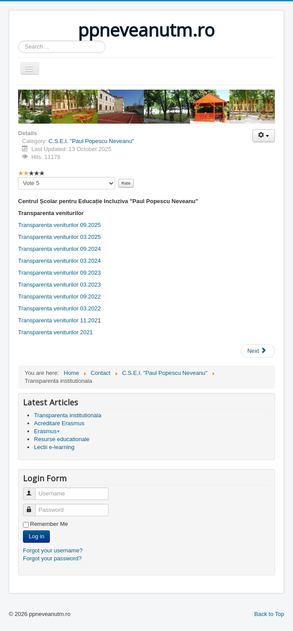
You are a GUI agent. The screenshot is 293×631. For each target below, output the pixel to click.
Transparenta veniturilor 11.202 (58, 320)
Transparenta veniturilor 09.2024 (59, 249)
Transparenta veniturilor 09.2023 (59, 272)
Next (257, 351)
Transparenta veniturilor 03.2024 (59, 260)
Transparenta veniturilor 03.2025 (59, 237)
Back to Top (269, 614)
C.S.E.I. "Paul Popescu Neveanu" (91, 141)
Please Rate (18, 177)
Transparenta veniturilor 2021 (55, 332)
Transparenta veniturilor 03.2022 (59, 308)
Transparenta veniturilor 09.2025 (59, 225)
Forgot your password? (52, 558)
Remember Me (49, 524)
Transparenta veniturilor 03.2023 (59, 284)
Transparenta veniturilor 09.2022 (59, 296)
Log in (36, 536)
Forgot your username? (53, 550)
